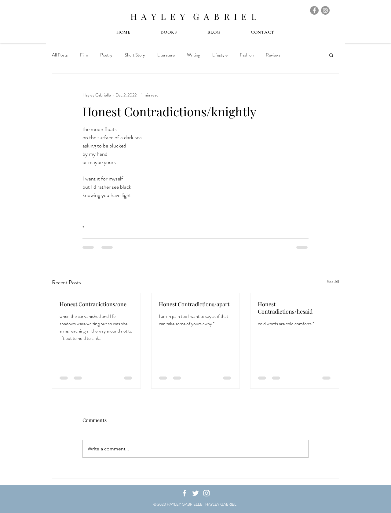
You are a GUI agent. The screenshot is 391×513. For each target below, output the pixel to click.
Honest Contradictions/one (93, 304)
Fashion (247, 55)
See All (333, 281)
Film (84, 55)
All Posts (60, 55)
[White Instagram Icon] (206, 493)
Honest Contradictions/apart (194, 304)
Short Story (135, 55)
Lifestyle (220, 55)
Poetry (106, 55)
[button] (331, 55)
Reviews (273, 55)
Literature (166, 55)
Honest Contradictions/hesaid (285, 307)
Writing (193, 55)
